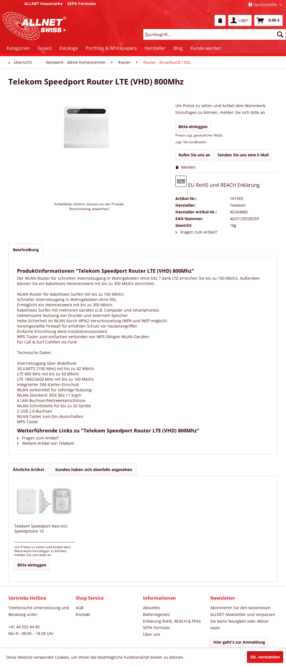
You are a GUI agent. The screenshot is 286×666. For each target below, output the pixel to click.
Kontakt (83, 614)
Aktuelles (151, 607)
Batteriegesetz (156, 614)
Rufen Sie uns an (194, 154)
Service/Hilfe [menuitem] (263, 4)
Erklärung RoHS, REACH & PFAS (172, 621)
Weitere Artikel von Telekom (45, 443)
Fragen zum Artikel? (196, 232)
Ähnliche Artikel (28, 469)
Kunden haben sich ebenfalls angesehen (93, 469)
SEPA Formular (156, 627)
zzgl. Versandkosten (190, 142)
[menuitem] (220, 20)
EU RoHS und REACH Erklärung (217, 182)
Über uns (151, 634)
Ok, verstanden (265, 657)
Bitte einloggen (193, 126)
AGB (80, 607)
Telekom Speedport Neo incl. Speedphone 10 (41, 529)
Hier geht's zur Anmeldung (239, 642)
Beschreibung (26, 249)
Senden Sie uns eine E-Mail (243, 154)
